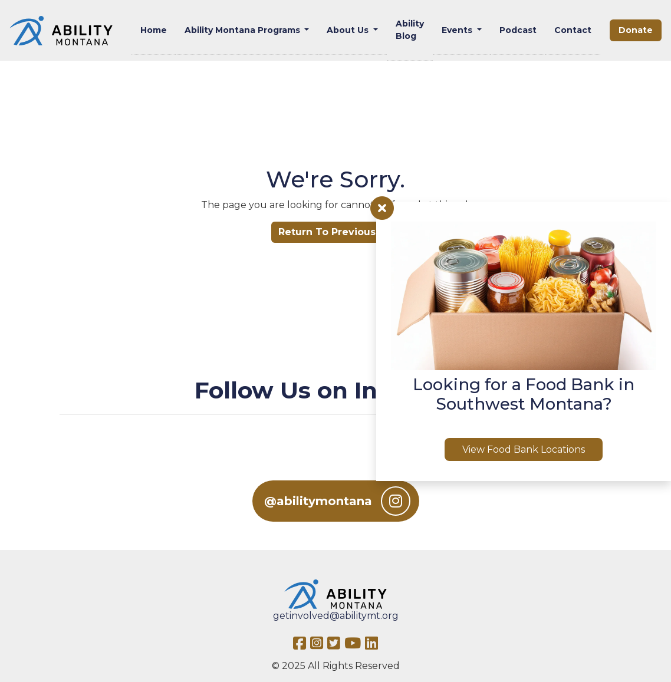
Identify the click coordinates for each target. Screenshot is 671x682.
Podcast (518, 30)
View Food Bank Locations (523, 449)
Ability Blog (410, 29)
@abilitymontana (337, 501)
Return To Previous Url (335, 232)
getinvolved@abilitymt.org (336, 615)
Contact (572, 30)
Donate (636, 30)
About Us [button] (349, 30)
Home (153, 30)
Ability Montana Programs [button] (243, 30)
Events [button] (458, 30)
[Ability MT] (61, 30)
